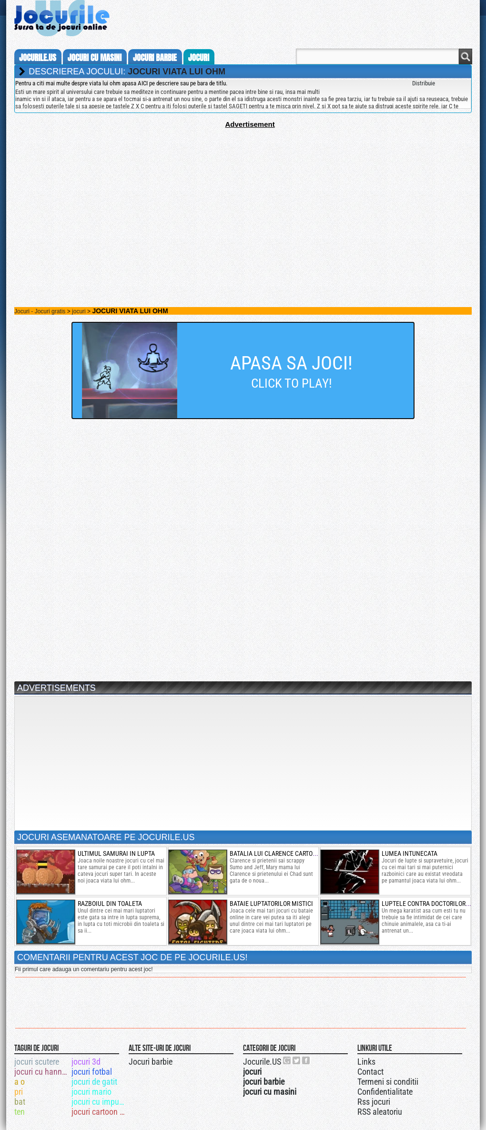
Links (366, 1062)
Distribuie (423, 83)
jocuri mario (91, 1092)
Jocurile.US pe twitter (297, 1060)
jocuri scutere (36, 1062)
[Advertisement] (243, 195)
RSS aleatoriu (379, 1112)
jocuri (198, 57)
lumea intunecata (409, 853)
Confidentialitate (385, 1092)
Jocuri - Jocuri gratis (39, 311)
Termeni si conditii (387, 1082)
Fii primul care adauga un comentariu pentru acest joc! (83, 969)
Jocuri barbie (150, 1062)
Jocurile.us (37, 57)
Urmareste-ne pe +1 (287, 1060)
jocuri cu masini (95, 57)
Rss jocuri (373, 1102)
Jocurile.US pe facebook (306, 1060)
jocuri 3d (86, 1062)
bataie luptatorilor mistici (271, 903)
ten (19, 1112)
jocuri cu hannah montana (42, 1072)
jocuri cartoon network (99, 1112)
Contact (370, 1072)
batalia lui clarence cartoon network (289, 853)
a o (19, 1082)
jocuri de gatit (94, 1082)
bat (19, 1102)
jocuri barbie (155, 57)
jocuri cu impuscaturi (99, 1102)
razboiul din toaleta (110, 903)
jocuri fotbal (91, 1072)
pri (18, 1092)
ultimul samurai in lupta (116, 853)
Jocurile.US (262, 1062)
